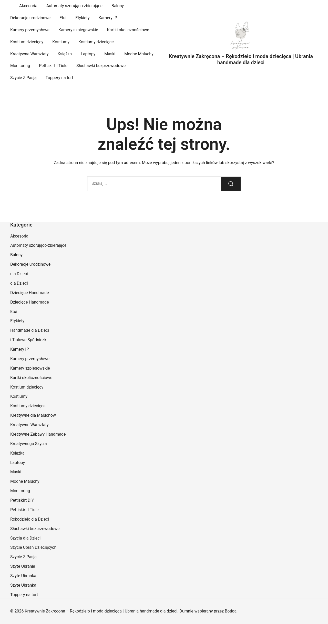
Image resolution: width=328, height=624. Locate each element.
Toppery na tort (59, 77)
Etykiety (82, 17)
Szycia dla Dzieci (25, 538)
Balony (117, 5)
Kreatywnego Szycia (28, 443)
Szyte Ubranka (23, 575)
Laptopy (88, 53)
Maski (109, 53)
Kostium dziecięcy (26, 41)
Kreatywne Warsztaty (29, 53)
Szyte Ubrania (22, 566)
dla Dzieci (19, 273)
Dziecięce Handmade (29, 292)
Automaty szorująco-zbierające (74, 5)
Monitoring (20, 65)
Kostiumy (60, 41)
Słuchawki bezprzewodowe (101, 65)
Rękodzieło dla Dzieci (29, 519)
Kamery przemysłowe (29, 29)
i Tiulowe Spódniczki (28, 339)
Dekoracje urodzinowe (30, 17)
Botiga (231, 611)
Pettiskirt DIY (22, 500)
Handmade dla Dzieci (29, 330)
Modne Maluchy (138, 53)
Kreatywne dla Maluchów (33, 415)
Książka (65, 53)
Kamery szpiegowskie (78, 29)
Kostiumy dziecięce (96, 41)
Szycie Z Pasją (23, 77)
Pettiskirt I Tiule (53, 65)
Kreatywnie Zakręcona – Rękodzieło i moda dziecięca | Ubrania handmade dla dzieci (241, 59)
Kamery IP (107, 17)
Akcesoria (28, 5)
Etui (62, 17)
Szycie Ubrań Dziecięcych (33, 547)
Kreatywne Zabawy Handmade (38, 434)
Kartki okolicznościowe (128, 29)
